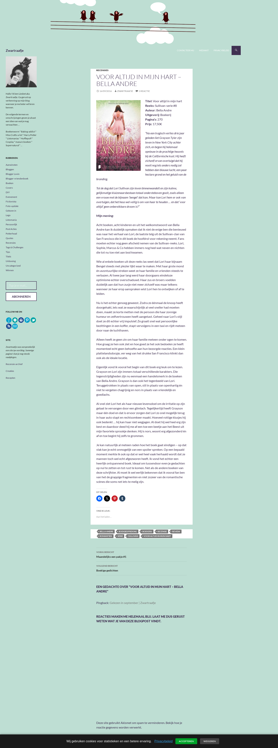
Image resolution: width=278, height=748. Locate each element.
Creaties (10, 371)
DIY (8, 192)
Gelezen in (11, 210)
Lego (8, 215)
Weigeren (209, 741)
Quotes (9, 238)
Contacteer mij (185, 50)
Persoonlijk (11, 224)
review (176, 531)
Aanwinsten (12, 164)
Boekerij (147, 531)
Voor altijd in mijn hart (157, 536)
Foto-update (12, 206)
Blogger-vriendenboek (17, 178)
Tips (8, 251)
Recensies (102, 70)
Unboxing (11, 261)
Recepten (10, 377)
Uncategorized (13, 265)
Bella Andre (106, 531)
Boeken (9, 183)
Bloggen (10, 169)
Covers (9, 187)
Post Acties (11, 229)
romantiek (106, 536)
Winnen (10, 270)
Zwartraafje (15, 50)
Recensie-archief (14, 364)
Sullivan (133, 536)
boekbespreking (128, 531)
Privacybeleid (221, 50)
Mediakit (204, 50)
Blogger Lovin (12, 174)
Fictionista (11, 201)
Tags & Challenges (14, 247)
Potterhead (11, 233)
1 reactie (144, 91)
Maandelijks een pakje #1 (141, 554)
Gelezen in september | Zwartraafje (133, 603)
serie (120, 536)
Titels (8, 256)
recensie (162, 531)
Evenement (11, 196)
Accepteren (186, 741)
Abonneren (21, 296)
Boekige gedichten (141, 568)
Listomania (11, 219)
